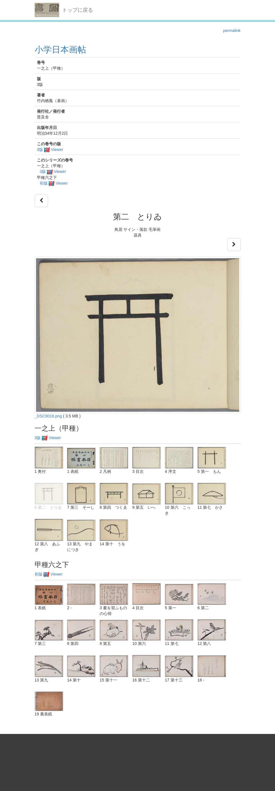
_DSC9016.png (48, 416)
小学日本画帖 (60, 49)
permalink (232, 30)
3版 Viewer (50, 149)
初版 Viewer (54, 183)
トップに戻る (77, 10)
